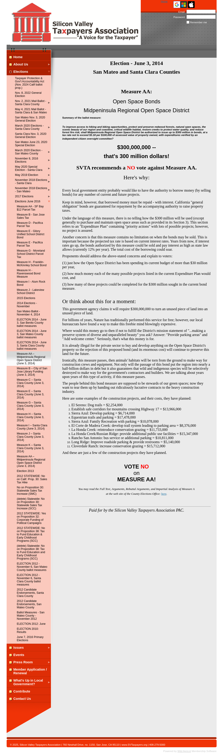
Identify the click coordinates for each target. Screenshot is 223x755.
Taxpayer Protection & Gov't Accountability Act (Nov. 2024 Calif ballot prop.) (29, 83)
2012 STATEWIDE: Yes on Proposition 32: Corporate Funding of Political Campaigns (31, 518)
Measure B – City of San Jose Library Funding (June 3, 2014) (32, 371)
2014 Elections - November (27, 305)
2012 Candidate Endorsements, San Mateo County (29, 604)
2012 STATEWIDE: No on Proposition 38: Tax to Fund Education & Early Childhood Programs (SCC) (31, 534)
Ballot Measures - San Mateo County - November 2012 (31, 615)
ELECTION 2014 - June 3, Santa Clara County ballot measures (32, 345)
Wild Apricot (184, 751)
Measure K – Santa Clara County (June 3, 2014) (30, 448)
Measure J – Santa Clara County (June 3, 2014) (30, 437)
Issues (18, 647)
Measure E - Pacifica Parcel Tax (30, 244)
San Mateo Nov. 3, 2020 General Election (30, 119)
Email (181, 11)
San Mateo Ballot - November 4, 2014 (28, 313)
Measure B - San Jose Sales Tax (31, 216)
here (164, 493)
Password (178, 17)
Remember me (198, 22)
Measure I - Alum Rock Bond (31, 283)
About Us (20, 64)
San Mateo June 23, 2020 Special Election (31, 144)
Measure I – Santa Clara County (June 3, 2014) (32, 427)
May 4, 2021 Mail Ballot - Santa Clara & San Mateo (31, 111)
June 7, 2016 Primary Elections (30, 638)
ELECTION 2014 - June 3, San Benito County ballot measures (32, 323)
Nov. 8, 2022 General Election (28, 94)
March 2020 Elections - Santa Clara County (29, 127)
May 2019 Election (26, 175)
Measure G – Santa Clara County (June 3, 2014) (30, 406)
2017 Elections (24, 196)
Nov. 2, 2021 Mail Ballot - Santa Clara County (30, 102)
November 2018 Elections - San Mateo (31, 190)
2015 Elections (26, 298)
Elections (20, 71)
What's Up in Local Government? (28, 682)
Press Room (23, 662)
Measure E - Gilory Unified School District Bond (30, 234)
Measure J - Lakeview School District (30, 291)
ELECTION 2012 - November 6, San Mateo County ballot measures (32, 567)
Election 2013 (25, 471)
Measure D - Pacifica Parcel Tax (30, 224)
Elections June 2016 (27, 201)
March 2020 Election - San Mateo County (28, 152)
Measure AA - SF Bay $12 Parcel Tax (30, 208)
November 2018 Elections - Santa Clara (31, 181)
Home (164, 1)
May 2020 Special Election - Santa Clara (28, 168)
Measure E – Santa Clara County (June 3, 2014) (30, 394)
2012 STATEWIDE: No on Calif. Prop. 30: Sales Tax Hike (32, 479)
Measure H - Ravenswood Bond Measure (28, 273)
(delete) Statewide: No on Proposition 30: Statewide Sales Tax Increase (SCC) (31, 503)
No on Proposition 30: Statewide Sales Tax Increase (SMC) (30, 490)
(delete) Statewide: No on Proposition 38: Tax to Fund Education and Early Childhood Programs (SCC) (31, 552)
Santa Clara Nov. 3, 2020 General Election (30, 135)
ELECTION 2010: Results (28, 630)
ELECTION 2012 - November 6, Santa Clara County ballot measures (29, 579)
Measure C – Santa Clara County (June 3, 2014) (30, 383)
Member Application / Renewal (30, 671)
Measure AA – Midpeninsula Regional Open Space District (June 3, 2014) (31, 461)
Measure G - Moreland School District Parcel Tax (31, 254)
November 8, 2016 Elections (26, 160)
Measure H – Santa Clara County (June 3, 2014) (30, 417)
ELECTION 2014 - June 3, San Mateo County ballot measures (32, 334)
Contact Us (22, 698)
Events (18, 655)
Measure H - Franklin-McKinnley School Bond (32, 263)
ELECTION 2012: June (31, 623)
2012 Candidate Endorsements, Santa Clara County (30, 593)
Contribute (21, 691)
